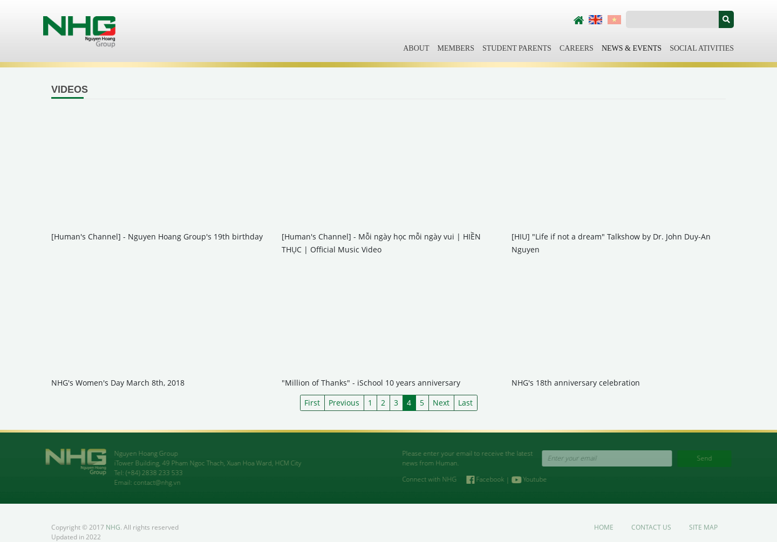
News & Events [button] (632, 48)
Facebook (491, 479)
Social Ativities (702, 48)
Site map (703, 532)
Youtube (534, 479)
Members (455, 48)
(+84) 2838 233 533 (149, 472)
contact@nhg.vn (151, 482)
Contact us (651, 532)
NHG (113, 532)
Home (604, 532)
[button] (726, 19)
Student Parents (516, 48)
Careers (577, 48)
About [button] (416, 48)
